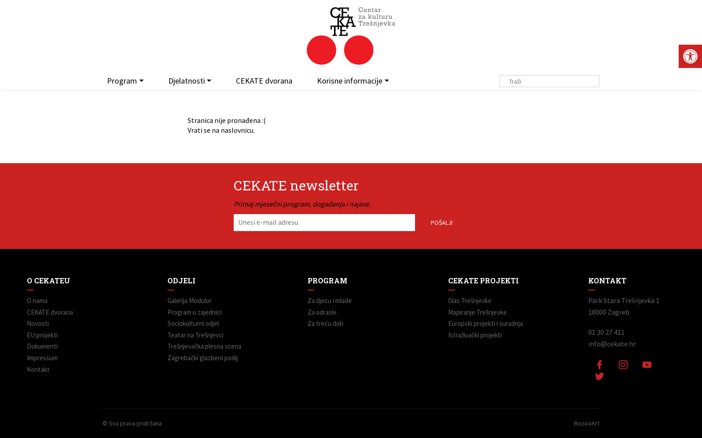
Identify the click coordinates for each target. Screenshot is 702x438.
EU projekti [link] (42, 335)
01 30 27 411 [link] (606, 332)
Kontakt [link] (38, 369)
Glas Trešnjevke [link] (470, 300)
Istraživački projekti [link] (475, 335)
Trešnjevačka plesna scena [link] (204, 346)
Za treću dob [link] (325, 323)
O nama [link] (37, 300)
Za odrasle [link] (322, 312)
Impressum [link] (42, 358)
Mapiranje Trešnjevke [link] (477, 312)
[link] (690, 56)
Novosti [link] (38, 323)
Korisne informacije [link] (349, 81)
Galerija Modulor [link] (189, 300)
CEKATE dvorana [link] (264, 81)
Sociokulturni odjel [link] (193, 323)
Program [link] (122, 81)
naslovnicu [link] (237, 130)
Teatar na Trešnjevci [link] (195, 335)
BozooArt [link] (586, 423)
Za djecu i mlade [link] (330, 300)
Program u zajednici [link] (194, 312)
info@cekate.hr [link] (612, 343)
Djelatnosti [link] (186, 81)
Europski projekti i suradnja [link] (485, 323)
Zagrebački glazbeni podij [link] (202, 358)
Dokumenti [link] (42, 346)
